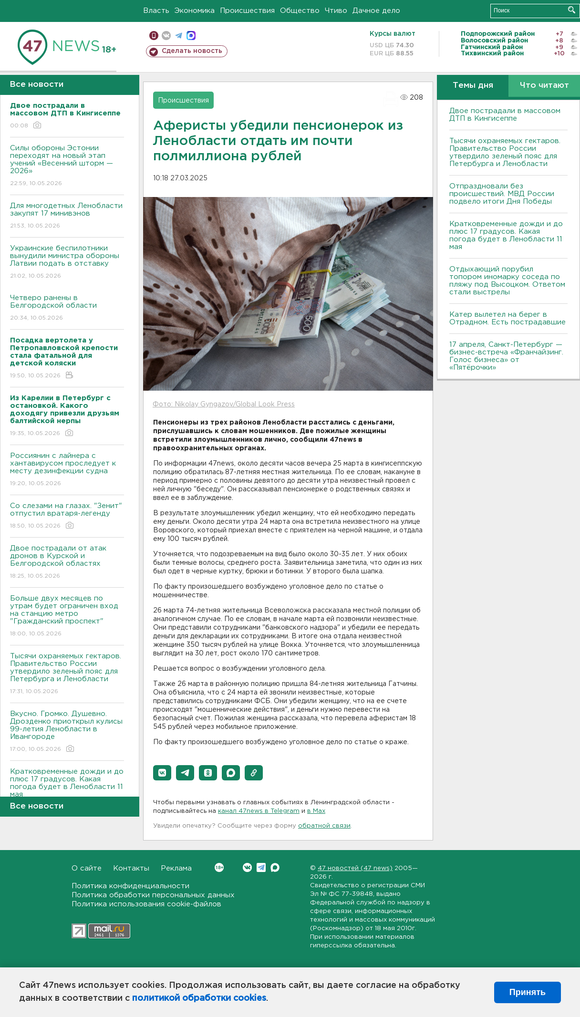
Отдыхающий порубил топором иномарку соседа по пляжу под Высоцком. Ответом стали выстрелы (507, 280)
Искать (571, 9)
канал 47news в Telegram (259, 811)
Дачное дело (376, 11)
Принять (527, 992)
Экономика (195, 11)
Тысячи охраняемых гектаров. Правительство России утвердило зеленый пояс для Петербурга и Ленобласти (67, 674)
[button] (162, 772)
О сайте (87, 868)
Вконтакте (219, 867)
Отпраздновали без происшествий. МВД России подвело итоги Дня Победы (501, 194)
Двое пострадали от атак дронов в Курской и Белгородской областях (67, 562)
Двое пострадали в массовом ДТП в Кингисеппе (504, 115)
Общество (300, 11)
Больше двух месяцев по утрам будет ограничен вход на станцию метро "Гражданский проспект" (67, 616)
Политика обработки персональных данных (153, 895)
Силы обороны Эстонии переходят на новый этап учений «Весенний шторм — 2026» (67, 166)
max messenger (191, 35)
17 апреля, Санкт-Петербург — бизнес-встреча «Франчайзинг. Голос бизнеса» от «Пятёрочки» (506, 356)
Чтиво (336, 11)
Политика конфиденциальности (130, 886)
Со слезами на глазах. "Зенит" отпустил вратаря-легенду (67, 516)
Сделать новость (192, 51)
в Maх (316, 811)
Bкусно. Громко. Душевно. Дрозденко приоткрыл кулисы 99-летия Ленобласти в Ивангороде (67, 732)
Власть (156, 11)
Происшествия (247, 11)
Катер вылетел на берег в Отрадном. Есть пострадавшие (507, 318)
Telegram (261, 867)
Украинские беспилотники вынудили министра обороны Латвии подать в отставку (67, 262)
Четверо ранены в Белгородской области (67, 308)
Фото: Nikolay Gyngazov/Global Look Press (224, 404)
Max (275, 867)
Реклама (176, 868)
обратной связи (324, 826)
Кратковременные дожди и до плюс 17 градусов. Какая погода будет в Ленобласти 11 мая (67, 789)
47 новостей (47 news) (355, 868)
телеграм (178, 35)
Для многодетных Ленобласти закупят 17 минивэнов (67, 216)
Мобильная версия (153, 35)
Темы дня (473, 85)
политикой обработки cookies (199, 998)
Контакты (131, 868)
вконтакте (166, 35)
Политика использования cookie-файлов (146, 904)
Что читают (544, 85)
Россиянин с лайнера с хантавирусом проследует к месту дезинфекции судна (67, 470)
